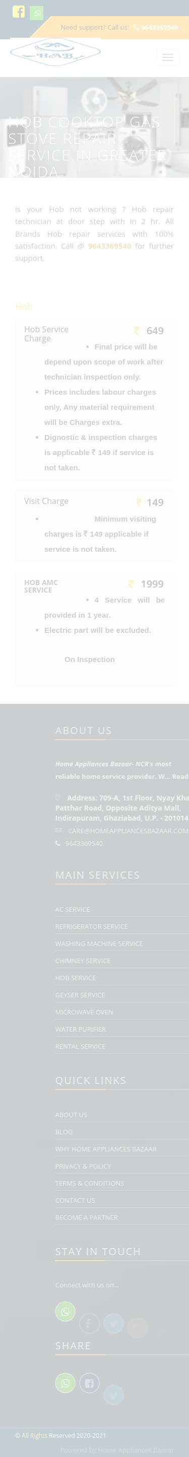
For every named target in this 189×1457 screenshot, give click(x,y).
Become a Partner (150, 1217)
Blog (128, 1131)
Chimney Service (147, 960)
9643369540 (156, 27)
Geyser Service (144, 994)
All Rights (34, 1435)
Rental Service (144, 1046)
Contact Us (139, 1200)
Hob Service (139, 977)
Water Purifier (144, 1029)
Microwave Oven (148, 1011)
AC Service (136, 909)
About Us (135, 1114)
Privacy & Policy (147, 1166)
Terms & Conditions (153, 1183)
